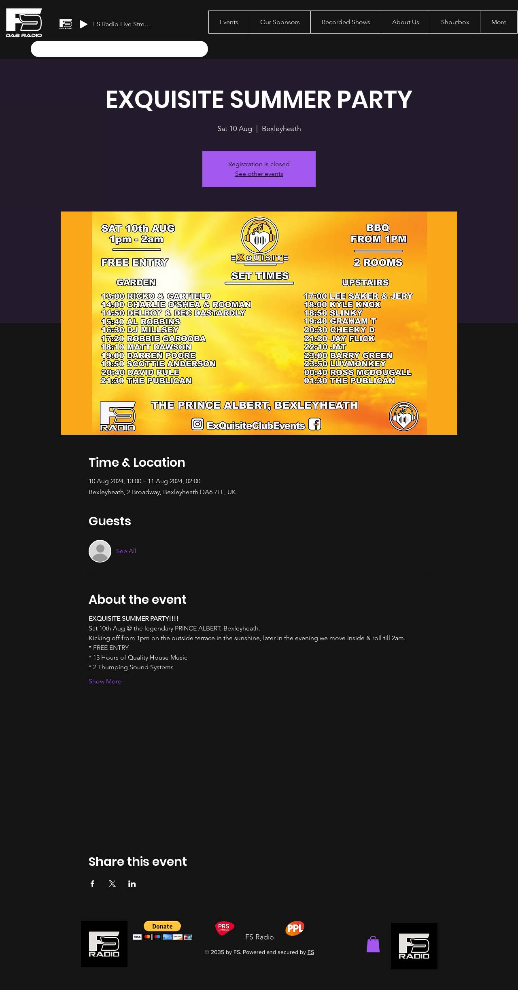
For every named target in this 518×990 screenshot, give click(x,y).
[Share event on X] (112, 883)
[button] (373, 944)
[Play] (83, 24)
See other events (259, 174)
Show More (105, 681)
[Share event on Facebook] (92, 883)
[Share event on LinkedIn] (132, 883)
